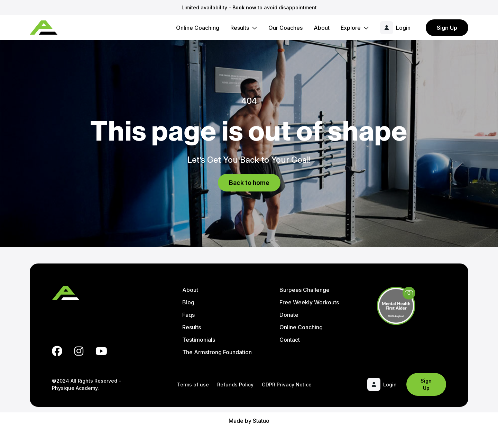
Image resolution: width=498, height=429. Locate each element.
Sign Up (447, 27)
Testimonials (198, 339)
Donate (288, 314)
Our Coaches (285, 27)
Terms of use (193, 384)
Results (239, 27)
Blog (188, 302)
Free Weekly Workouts (309, 302)
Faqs (188, 314)
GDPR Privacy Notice (287, 384)
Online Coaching (197, 27)
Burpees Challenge (304, 289)
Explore (351, 27)
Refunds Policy (235, 384)
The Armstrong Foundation (217, 352)
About (322, 27)
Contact (289, 339)
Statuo (261, 420)
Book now (244, 7)
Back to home (249, 182)
